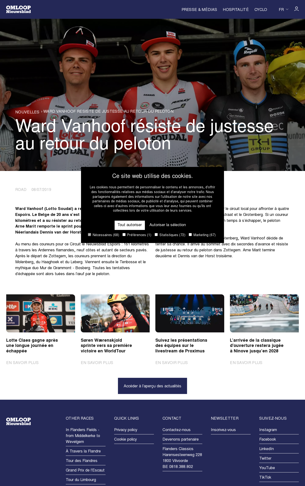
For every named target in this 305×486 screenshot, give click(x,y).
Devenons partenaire (181, 440)
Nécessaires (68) (103, 235)
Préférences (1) (136, 235)
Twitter (265, 459)
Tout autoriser (129, 225)
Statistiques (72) (170, 235)
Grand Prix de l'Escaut (85, 470)
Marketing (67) (202, 235)
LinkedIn (266, 449)
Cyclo (260, 10)
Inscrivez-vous (223, 430)
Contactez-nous (177, 430)
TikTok (265, 478)
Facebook (267, 440)
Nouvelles (27, 112)
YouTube (267, 468)
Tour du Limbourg (81, 480)
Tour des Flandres (81, 461)
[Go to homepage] (18, 9)
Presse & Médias (199, 10)
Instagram (268, 430)
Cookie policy (125, 440)
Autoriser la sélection (167, 225)
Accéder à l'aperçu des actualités (152, 386)
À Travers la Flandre (83, 451)
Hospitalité (236, 10)
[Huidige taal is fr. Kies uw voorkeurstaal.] (283, 9)
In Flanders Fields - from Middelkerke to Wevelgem (83, 436)
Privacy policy (125, 430)
